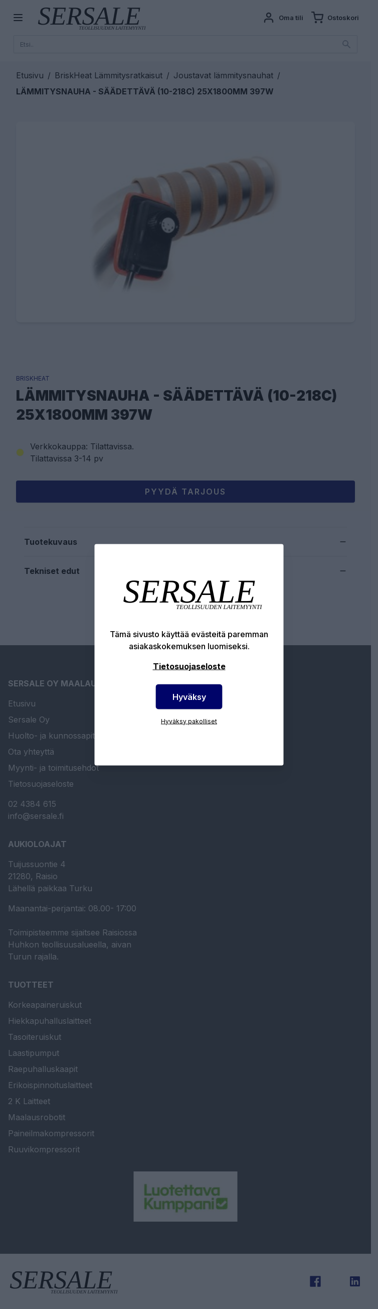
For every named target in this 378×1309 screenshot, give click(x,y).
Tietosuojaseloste (189, 666)
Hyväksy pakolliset (189, 721)
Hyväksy (189, 696)
